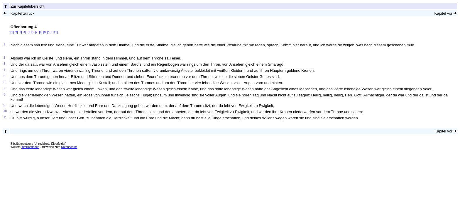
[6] (32, 32)
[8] (40, 32)
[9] (44, 32)
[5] (28, 32)
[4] (24, 32)
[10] (49, 32)
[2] (16, 32)
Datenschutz (69, 147)
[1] (12, 32)
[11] (55, 32)
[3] (20, 32)
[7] (36, 32)
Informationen (30, 147)
